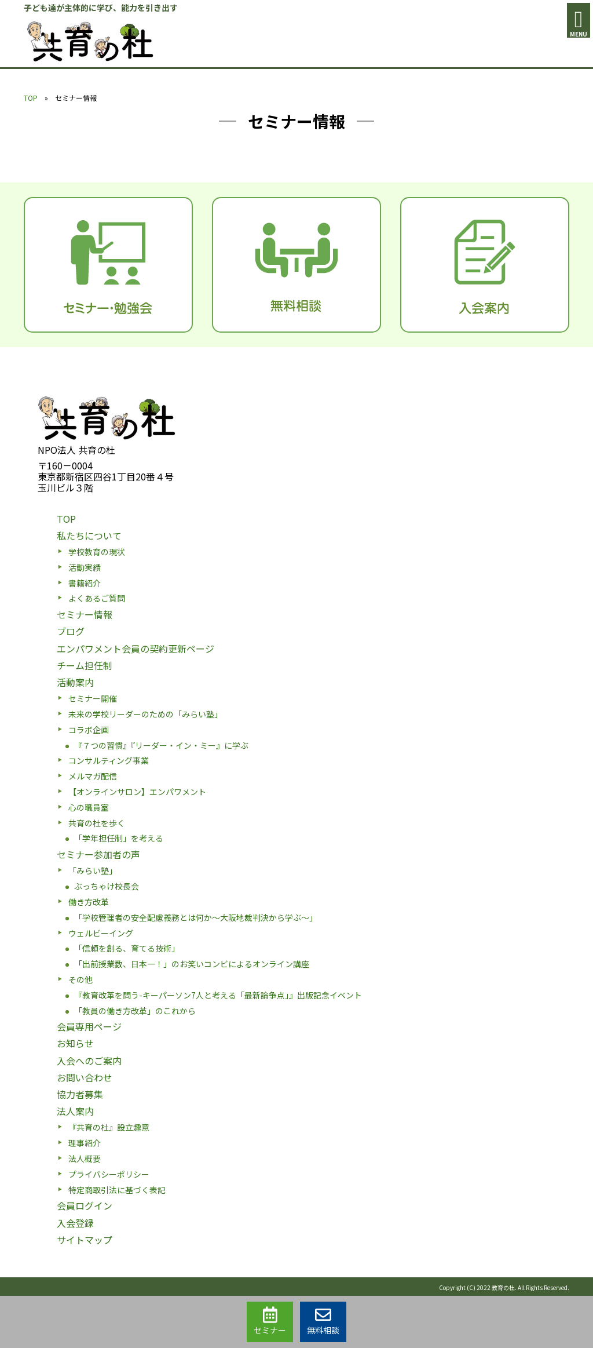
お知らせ (75, 1043)
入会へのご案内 (89, 1061)
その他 (80, 979)
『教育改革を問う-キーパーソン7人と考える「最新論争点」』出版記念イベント (218, 995)
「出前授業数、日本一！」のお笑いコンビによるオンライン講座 (191, 964)
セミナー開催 (92, 698)
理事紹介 (84, 1143)
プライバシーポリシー (108, 1174)
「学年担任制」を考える (118, 838)
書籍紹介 (84, 583)
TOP (31, 98)
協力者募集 (80, 1094)
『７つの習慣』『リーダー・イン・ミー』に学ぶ (161, 745)
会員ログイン (84, 1205)
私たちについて (89, 535)
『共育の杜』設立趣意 (108, 1127)
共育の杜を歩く (96, 823)
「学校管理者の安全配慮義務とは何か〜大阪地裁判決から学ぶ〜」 (195, 917)
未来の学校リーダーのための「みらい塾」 (145, 714)
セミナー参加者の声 (98, 854)
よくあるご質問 (96, 598)
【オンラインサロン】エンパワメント (137, 791)
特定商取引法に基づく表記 (117, 1190)
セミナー (270, 1321)
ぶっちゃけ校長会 (106, 886)
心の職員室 (88, 807)
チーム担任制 (84, 665)
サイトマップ (84, 1240)
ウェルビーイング (100, 933)
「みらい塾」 (92, 870)
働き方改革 (88, 902)
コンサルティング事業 (108, 760)
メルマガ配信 (92, 776)
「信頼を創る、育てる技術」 (127, 948)
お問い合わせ (84, 1077)
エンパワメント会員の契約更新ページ (135, 648)
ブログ (71, 631)
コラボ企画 (88, 729)
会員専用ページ (89, 1026)
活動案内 (75, 682)
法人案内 (75, 1111)
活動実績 (84, 567)
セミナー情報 (84, 614)
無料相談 (323, 1321)
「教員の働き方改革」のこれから (135, 1011)
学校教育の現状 (96, 552)
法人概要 (84, 1158)
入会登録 (75, 1223)
